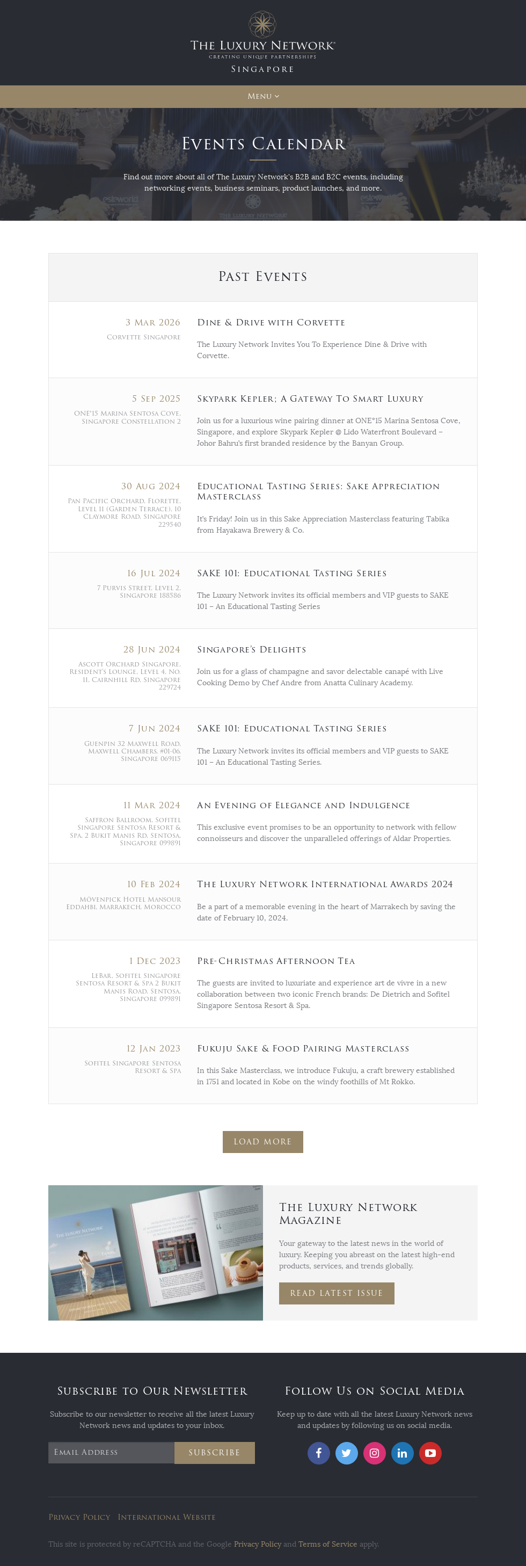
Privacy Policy (79, 1517)
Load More (263, 1142)
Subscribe (214, 1453)
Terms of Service (327, 1544)
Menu (259, 96)
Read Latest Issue (337, 1293)
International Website (167, 1517)
